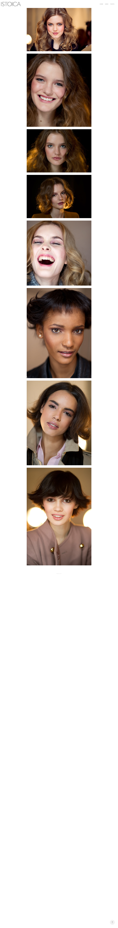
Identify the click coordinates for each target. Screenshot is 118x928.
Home (101, 4)
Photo (112, 4)
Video (106, 4)
